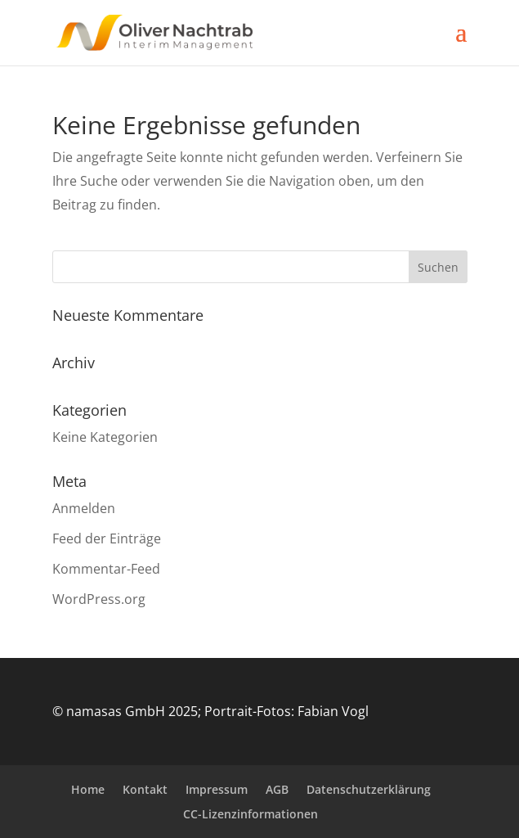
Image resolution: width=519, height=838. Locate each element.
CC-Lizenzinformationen (250, 814)
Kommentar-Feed (106, 569)
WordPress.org (98, 599)
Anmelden (83, 508)
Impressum (217, 789)
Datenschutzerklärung (368, 789)
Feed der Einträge (106, 538)
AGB (277, 789)
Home (88, 789)
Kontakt (145, 789)
